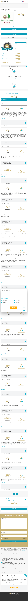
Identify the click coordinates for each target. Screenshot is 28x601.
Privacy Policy (6, 298)
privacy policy (7, 543)
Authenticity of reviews (14, 26)
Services (3, 56)
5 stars (16, 41)
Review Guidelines (7, 597)
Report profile (24, 550)
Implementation (4, 58)
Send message (14, 541)
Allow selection (22, 307)
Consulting (3, 59)
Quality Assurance (12, 597)
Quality (3, 53)
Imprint (2, 298)
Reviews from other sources (21, 20)
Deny (24, 310)
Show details (23, 304)
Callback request (5, 538)
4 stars (16, 43)
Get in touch (14, 34)
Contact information (17, 38)
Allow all (13, 307)
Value (3, 55)
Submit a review (14, 29)
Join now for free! (14, 587)
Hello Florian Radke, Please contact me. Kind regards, (14, 523)
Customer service (5, 61)
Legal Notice (21, 597)
